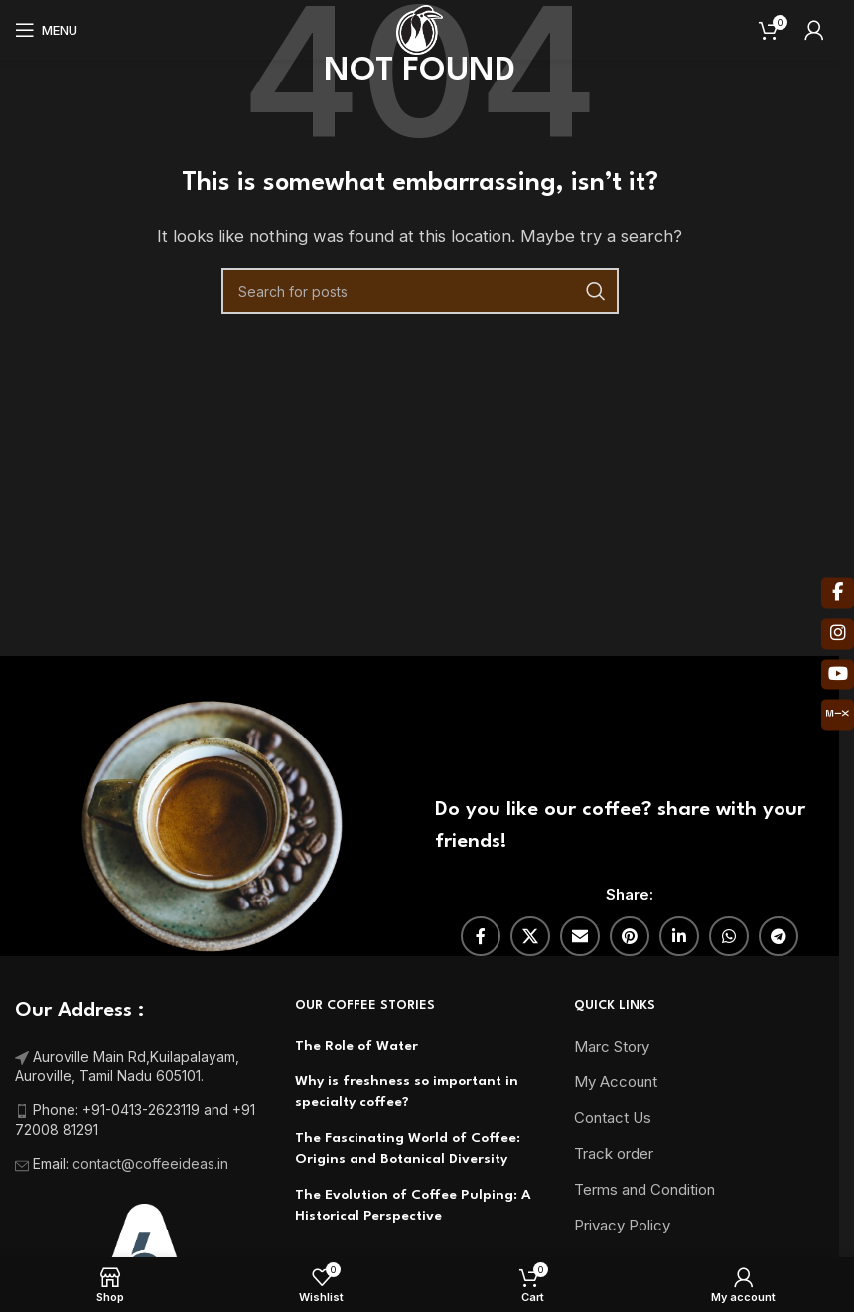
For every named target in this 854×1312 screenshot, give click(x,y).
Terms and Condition (644, 1189)
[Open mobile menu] (46, 30)
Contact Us (612, 1117)
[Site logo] (419, 28)
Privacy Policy (622, 1225)
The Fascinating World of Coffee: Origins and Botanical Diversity (407, 1148)
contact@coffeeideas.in (152, 1163)
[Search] (420, 291)
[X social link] (530, 936)
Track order (613, 1153)
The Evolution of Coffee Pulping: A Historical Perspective (413, 1205)
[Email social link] (580, 936)
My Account (615, 1081)
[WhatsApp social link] (729, 936)
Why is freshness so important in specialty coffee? (406, 1091)
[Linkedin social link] (679, 936)
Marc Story (611, 1046)
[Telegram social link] (778, 936)
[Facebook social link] (480, 936)
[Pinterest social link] (629, 936)
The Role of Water (356, 1046)
